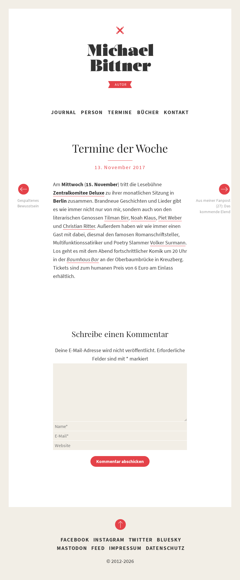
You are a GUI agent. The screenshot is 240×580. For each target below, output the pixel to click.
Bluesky (169, 539)
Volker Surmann (168, 242)
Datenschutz (165, 548)
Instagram (109, 539)
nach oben (120, 524)
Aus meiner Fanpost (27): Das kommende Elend (213, 206)
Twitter (141, 539)
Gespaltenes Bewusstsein (28, 203)
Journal (63, 112)
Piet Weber (170, 217)
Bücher (148, 112)
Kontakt (176, 112)
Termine (120, 112)
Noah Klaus (143, 217)
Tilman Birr (116, 217)
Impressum (125, 548)
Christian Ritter (79, 226)
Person (92, 112)
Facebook (75, 539)
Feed (98, 548)
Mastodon (72, 548)
